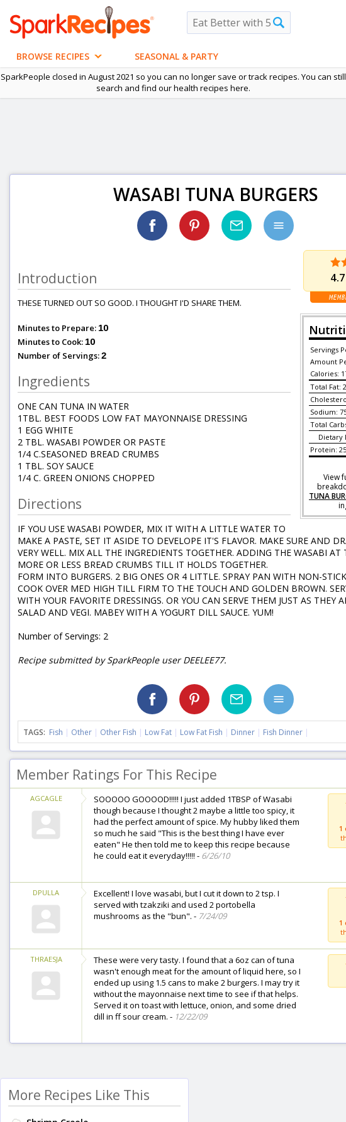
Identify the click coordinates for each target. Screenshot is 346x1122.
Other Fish (118, 732)
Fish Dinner (283, 732)
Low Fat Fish (201, 732)
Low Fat (158, 732)
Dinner (243, 732)
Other (81, 732)
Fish (56, 732)
